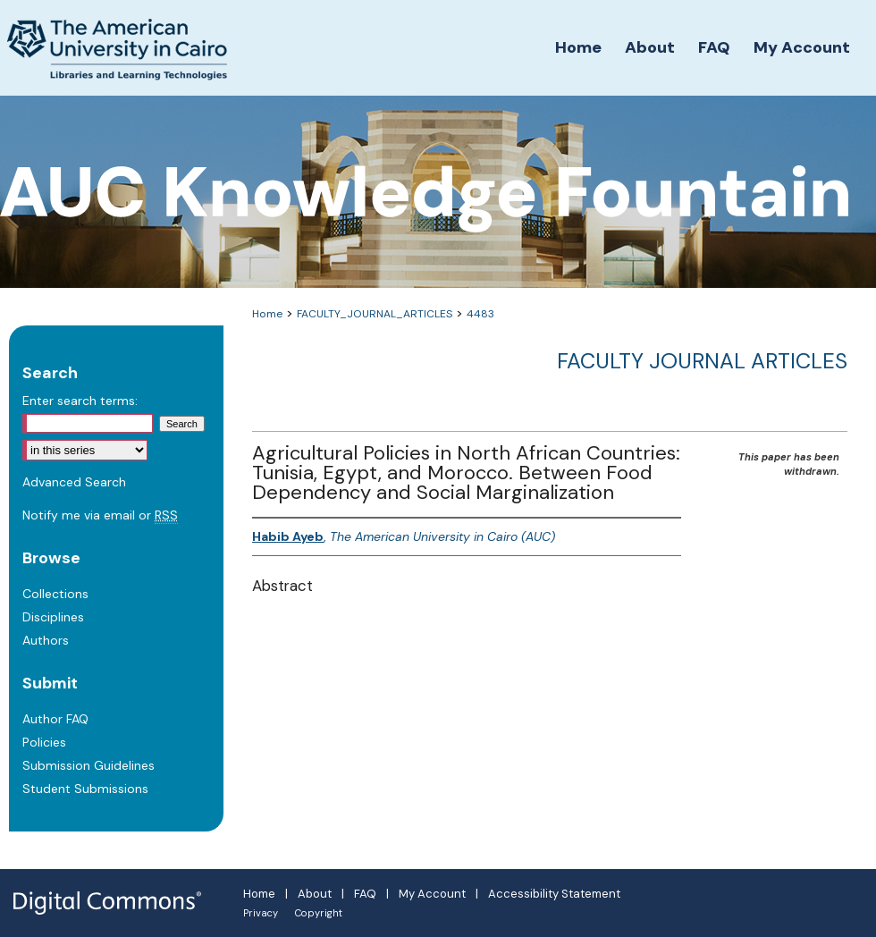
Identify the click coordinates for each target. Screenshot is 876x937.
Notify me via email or (100, 515)
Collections (55, 594)
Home (267, 314)
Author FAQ (55, 719)
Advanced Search (74, 482)
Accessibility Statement (554, 893)
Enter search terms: (80, 401)
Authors (45, 640)
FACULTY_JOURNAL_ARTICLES (374, 314)
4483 (480, 314)
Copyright (318, 913)
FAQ (365, 893)
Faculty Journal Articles (702, 361)
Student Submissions (85, 789)
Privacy (260, 913)
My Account (432, 893)
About (315, 893)
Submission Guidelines (88, 765)
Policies (44, 742)
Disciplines (53, 617)
